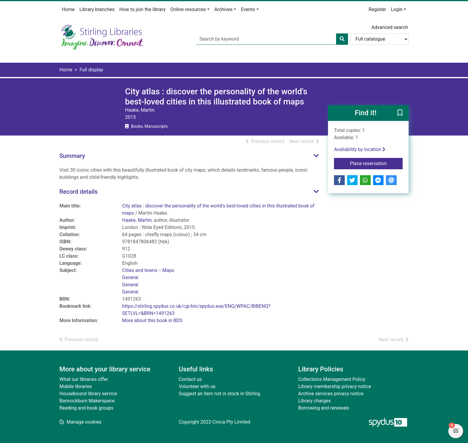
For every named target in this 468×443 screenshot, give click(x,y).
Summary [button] (72, 155)
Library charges (314, 401)
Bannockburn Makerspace (87, 401)
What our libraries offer (83, 379)
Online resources (188, 9)
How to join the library (142, 9)
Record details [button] (78, 191)
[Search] (342, 39)
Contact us (190, 379)
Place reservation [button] (376, 163)
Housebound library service (88, 393)
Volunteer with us (197, 386)
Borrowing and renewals (323, 408)
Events (248, 9)
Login (396, 9)
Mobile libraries (75, 386)
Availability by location (359, 149)
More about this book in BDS (152, 320)
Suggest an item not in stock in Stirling (219, 393)
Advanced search (390, 27)
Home (68, 9)
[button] (400, 113)
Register (377, 9)
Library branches (97, 9)
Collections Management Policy (331, 379)
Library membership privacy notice (334, 386)
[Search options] (379, 39)
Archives (223, 9)
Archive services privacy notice (330, 393)
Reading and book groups (86, 408)
